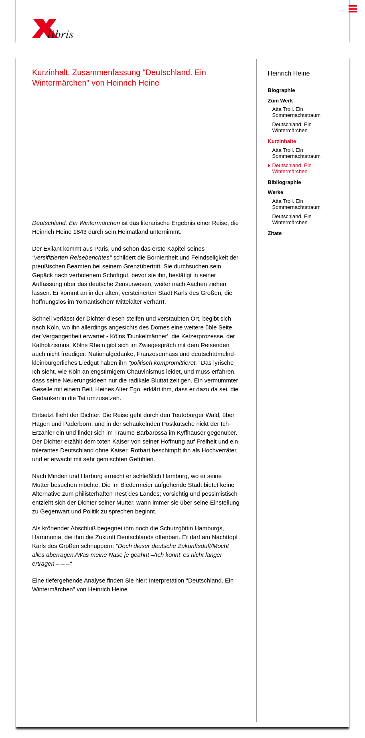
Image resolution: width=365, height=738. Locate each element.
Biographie (281, 90)
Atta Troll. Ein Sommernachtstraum (296, 112)
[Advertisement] (136, 151)
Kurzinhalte (282, 141)
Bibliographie (284, 182)
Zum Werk (280, 101)
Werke (276, 192)
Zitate (275, 233)
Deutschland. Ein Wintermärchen (292, 127)
